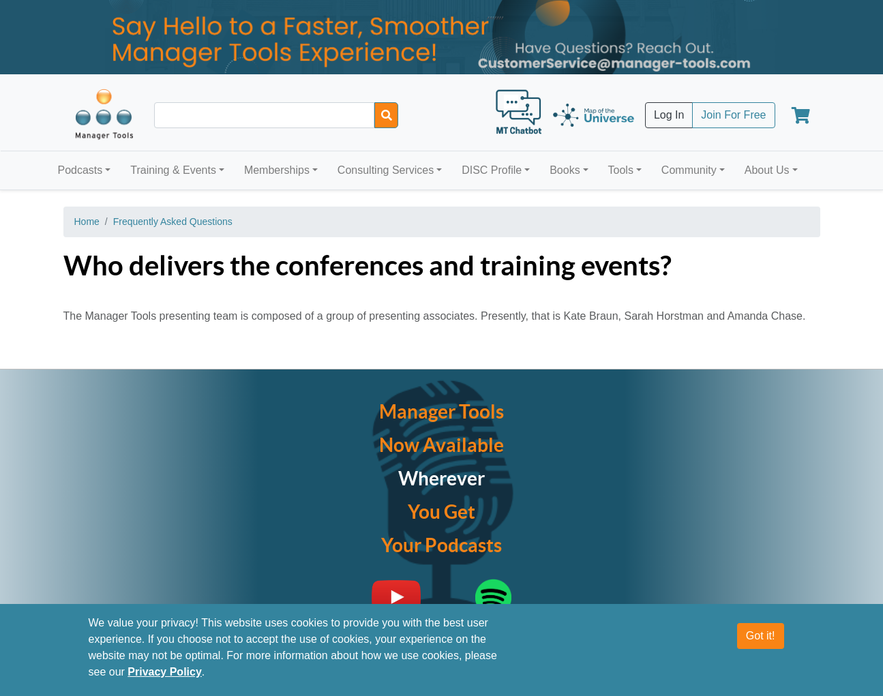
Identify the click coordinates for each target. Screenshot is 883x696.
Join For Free (733, 115)
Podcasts (80, 170)
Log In (669, 115)
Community (689, 170)
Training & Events (173, 170)
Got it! (760, 635)
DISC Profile (492, 170)
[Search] (386, 115)
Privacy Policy (165, 672)
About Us (767, 170)
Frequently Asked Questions (173, 221)
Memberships (277, 170)
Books (565, 170)
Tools (620, 170)
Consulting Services (386, 170)
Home (87, 221)
